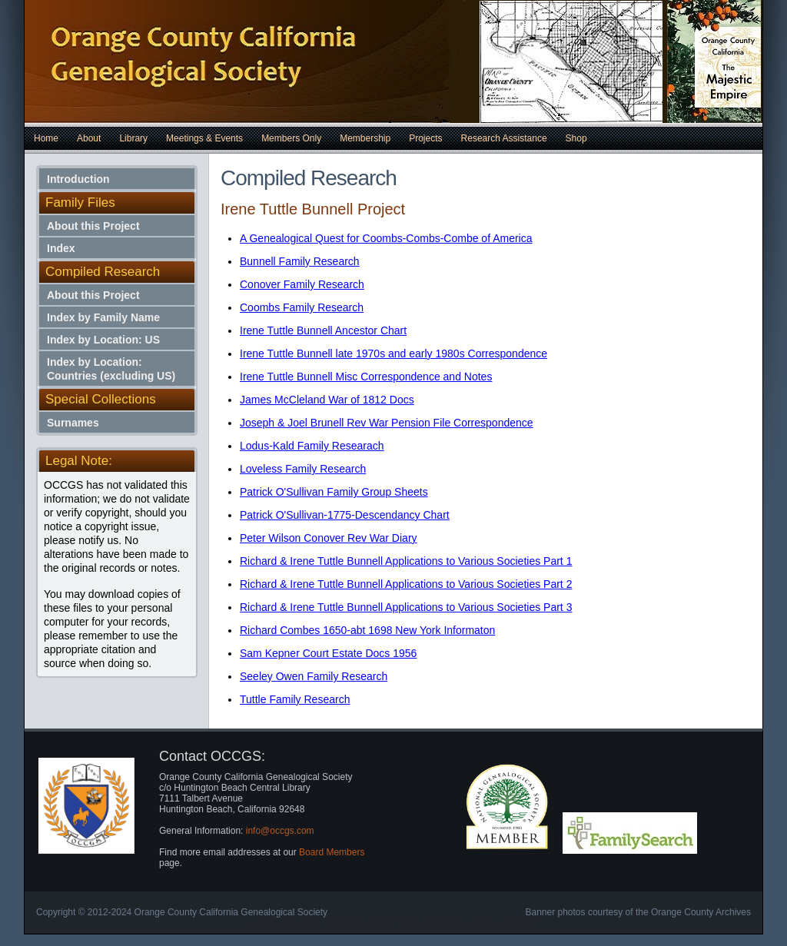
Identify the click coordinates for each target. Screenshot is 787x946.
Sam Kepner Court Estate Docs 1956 (328, 653)
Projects (425, 138)
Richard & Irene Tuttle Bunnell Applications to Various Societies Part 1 (406, 561)
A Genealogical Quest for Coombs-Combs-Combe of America (386, 238)
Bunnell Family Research (300, 261)
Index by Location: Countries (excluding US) (111, 369)
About (89, 138)
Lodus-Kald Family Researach (312, 446)
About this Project (93, 226)
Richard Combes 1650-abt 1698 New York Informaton (367, 630)
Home (46, 138)
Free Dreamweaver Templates (307, 922)
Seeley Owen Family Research (313, 676)
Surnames (73, 423)
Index (61, 248)
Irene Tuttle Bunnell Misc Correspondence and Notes (366, 376)
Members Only (291, 138)
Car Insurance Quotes (494, 922)
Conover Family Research (302, 284)
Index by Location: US (103, 340)
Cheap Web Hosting (409, 922)
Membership (365, 138)
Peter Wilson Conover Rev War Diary (328, 538)
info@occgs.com (280, 830)
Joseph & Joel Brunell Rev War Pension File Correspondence (386, 423)
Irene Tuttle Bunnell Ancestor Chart (323, 330)
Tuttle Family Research (295, 699)
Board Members (331, 852)
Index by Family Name (103, 317)
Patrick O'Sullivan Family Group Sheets (334, 492)
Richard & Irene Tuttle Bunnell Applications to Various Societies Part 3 (406, 607)
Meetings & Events (204, 138)
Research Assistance (504, 138)
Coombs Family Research (302, 307)
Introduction (78, 179)
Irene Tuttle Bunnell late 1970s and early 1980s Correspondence (393, 353)
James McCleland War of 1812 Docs (327, 399)
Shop (576, 138)
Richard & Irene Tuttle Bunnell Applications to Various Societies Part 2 (406, 584)
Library (133, 138)
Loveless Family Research (303, 469)
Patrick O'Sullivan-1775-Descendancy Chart (345, 515)
